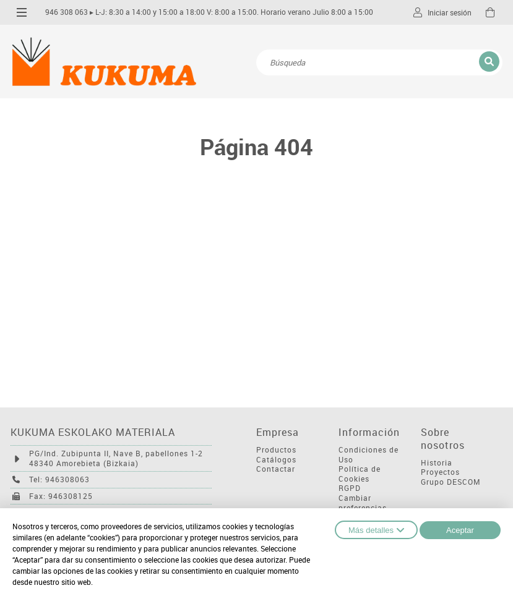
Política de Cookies (359, 473)
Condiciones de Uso (368, 454)
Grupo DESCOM (451, 482)
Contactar (275, 469)
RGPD (349, 488)
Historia (436, 462)
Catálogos (276, 459)
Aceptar (460, 530)
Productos (276, 449)
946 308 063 (66, 12)
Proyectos (440, 472)
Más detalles (376, 530)
